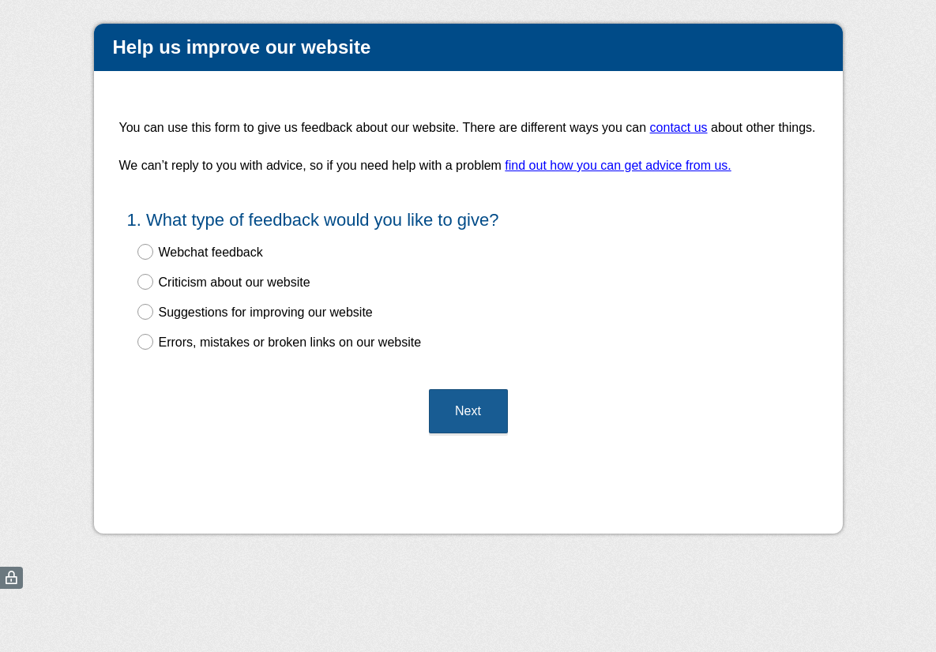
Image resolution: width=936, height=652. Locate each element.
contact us (679, 127)
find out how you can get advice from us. (618, 165)
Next (468, 411)
